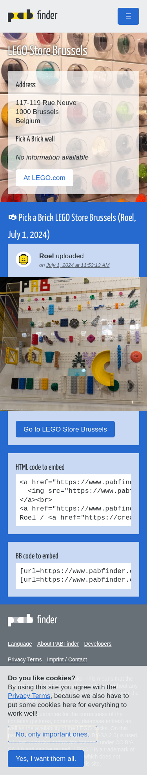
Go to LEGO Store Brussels (65, 429)
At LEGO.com (44, 178)
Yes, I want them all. (46, 758)
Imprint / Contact (67, 659)
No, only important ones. (52, 734)
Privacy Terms (25, 659)
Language (20, 644)
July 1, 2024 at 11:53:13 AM (77, 265)
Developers (97, 644)
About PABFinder (58, 644)
